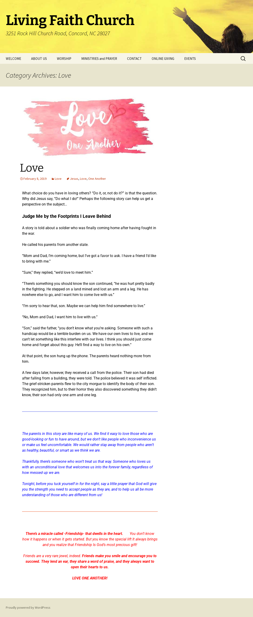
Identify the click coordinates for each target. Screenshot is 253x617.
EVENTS (190, 58)
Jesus (74, 179)
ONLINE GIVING (163, 58)
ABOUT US (39, 58)
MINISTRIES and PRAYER (99, 58)
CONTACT (134, 58)
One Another (97, 179)
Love (32, 168)
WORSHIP (64, 58)
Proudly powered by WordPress (28, 607)
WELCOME (13, 58)
